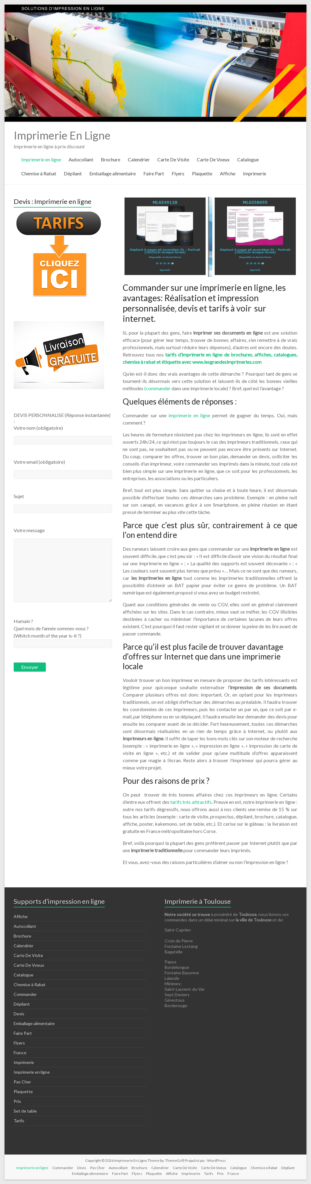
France (20, 1052)
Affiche (227, 173)
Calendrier (139, 159)
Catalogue (248, 159)
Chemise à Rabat (38, 173)
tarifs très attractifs (191, 802)
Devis (19, 1013)
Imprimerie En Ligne (62, 135)
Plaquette (202, 173)
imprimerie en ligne (189, 415)
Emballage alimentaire (112, 173)
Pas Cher (22, 1081)
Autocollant (81, 159)
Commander (25, 994)
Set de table (25, 1110)
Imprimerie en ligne (41, 159)
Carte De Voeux (213, 159)
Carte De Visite (173, 159)
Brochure (110, 159)
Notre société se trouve (187, 914)
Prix (17, 1101)
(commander (157, 388)
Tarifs (19, 1120)
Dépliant (73, 173)
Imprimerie (254, 173)
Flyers (178, 173)
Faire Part (153, 173)
